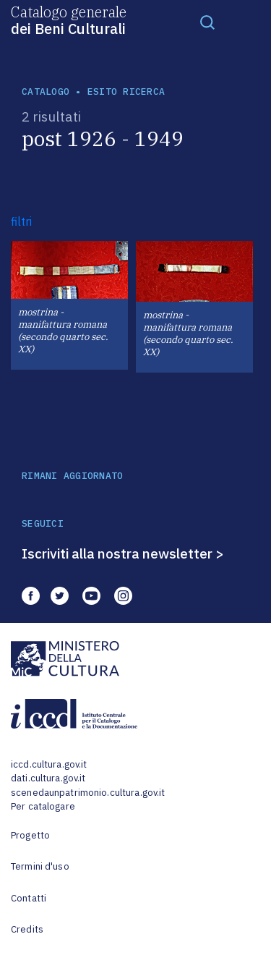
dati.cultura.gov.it (48, 778)
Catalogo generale (68, 19)
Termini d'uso (40, 866)
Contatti (28, 898)
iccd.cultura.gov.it (49, 764)
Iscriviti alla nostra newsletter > (123, 553)
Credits (27, 929)
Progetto (30, 835)
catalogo (45, 91)
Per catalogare (43, 806)
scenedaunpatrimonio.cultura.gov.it (88, 792)
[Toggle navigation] (207, 21)
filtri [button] (21, 221)
